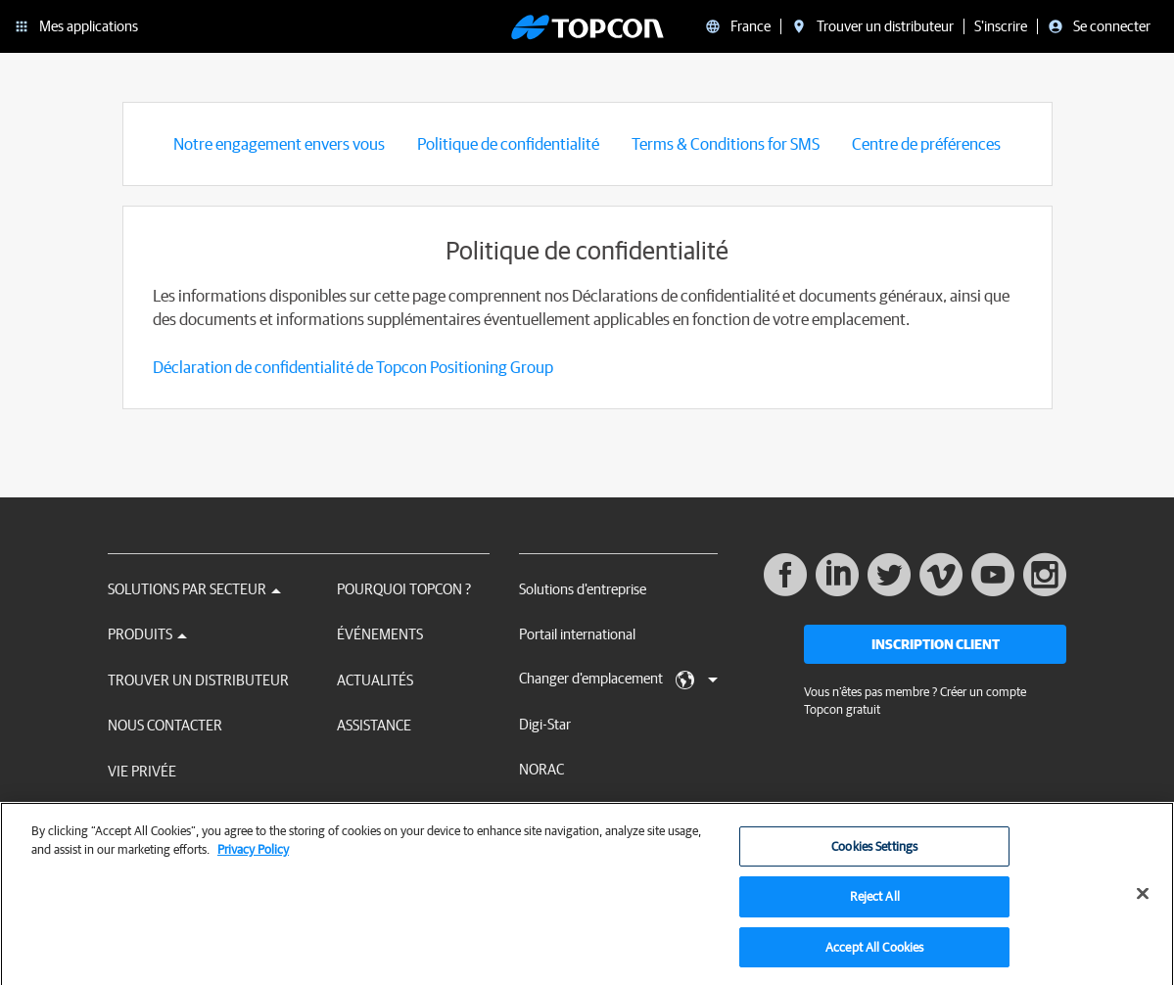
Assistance (374, 725)
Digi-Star (545, 724)
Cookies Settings (874, 854)
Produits (147, 634)
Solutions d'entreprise (582, 589)
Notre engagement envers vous (279, 143)
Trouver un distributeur (198, 680)
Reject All (875, 904)
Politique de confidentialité (508, 143)
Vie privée (142, 771)
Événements (380, 634)
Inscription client (935, 644)
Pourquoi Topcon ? (404, 589)
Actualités (375, 680)
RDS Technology (568, 814)
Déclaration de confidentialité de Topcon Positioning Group (353, 366)
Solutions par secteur (194, 589)
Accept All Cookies (874, 955)
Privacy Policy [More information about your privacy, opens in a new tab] (253, 857)
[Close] (1142, 900)
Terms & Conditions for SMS (726, 143)
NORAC (541, 769)
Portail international (577, 634)
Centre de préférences (926, 143)
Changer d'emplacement (618, 679)
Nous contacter (165, 725)
